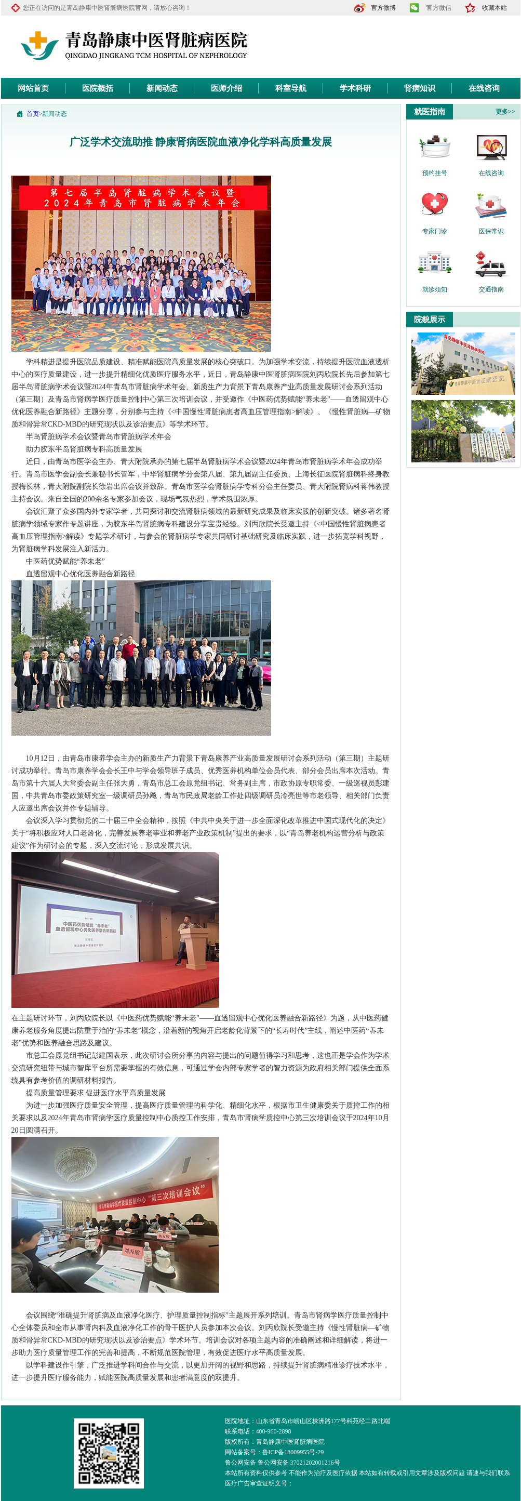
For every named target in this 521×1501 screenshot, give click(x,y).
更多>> (505, 111)
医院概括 (97, 88)
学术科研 (355, 88)
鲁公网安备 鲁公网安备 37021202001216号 (282, 1462)
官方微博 (383, 7)
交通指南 (491, 289)
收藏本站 (494, 7)
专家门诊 (434, 231)
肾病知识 (419, 88)
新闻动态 (162, 88)
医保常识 (491, 231)
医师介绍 (226, 88)
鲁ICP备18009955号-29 (293, 1452)
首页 (32, 113)
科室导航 (290, 88)
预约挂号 (434, 173)
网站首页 (33, 88)
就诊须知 (434, 289)
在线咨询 (484, 88)
